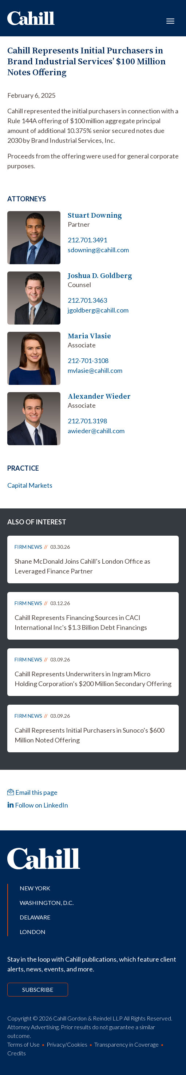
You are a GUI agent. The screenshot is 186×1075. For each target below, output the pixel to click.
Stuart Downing (95, 215)
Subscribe (37, 989)
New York (35, 888)
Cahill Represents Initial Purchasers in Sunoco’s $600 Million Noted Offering (89, 735)
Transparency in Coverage (126, 1044)
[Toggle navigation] (170, 20)
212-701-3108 (88, 361)
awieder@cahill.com (96, 431)
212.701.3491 (87, 240)
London (32, 931)
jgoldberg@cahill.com (98, 310)
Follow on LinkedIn (37, 805)
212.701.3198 (87, 421)
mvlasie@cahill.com (95, 370)
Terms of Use (23, 1044)
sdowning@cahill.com (98, 250)
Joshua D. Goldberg (100, 275)
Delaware (35, 917)
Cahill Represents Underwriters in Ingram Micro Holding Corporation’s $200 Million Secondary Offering (93, 679)
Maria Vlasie (89, 336)
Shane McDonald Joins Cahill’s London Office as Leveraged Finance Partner (82, 566)
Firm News (28, 547)
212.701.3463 (87, 300)
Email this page (32, 792)
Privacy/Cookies (67, 1044)
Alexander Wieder (99, 396)
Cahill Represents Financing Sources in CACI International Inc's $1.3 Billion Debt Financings (81, 622)
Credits (16, 1053)
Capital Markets (29, 485)
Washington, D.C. (47, 902)
